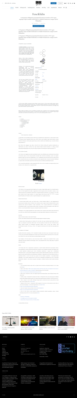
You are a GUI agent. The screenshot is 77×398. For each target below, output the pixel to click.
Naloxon (71, 364)
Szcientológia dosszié (68, 377)
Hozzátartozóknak (14, 364)
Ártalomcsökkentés (62, 363)
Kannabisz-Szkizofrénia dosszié (46, 376)
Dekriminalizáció (49, 363)
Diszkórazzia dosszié (6, 386)
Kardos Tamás (43, 23)
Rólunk (60, 7)
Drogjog (9, 363)
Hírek (3, 348)
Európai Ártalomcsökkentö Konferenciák (28, 380)
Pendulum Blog (43, 352)
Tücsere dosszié (61, 378)
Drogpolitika (42, 363)
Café (48, 7)
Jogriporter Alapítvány (44, 348)
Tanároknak (4, 366)
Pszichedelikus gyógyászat (31, 366)
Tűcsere (66, 366)
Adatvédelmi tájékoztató (38, 395)
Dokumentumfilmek (27, 378)
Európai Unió (27, 363)
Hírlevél (60, 3)
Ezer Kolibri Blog (43, 354)
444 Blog (44, 7)
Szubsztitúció (61, 366)
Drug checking (70, 363)
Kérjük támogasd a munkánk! (38, 26)
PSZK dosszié (61, 376)
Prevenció (53, 364)
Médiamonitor (43, 378)
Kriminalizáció (43, 364)
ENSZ (22, 363)
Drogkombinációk (6, 364)
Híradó (33, 378)
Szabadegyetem (31, 7)
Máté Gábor (51, 377)
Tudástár (38, 7)
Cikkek (12, 7)
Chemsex (70, 366)
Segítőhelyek (54, 7)
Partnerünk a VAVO (44, 356)
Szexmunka (23, 367)
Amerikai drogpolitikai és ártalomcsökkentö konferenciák (9, 380)
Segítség (11, 367)
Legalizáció (48, 364)
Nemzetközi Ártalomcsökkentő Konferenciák (47, 380)
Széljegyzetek (23, 7)
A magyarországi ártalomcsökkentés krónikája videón (10, 378)
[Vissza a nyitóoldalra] (38, 3)
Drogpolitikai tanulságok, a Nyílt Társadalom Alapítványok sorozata (28, 376)
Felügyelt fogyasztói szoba (64, 364)
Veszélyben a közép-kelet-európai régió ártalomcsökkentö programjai (66, 380)
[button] (2, 3)
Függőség (28, 364)
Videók (16, 7)
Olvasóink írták (5, 354)
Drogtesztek (14, 363)
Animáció (4, 383)
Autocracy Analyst (44, 349)
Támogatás (53, 3)
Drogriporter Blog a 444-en (45, 351)
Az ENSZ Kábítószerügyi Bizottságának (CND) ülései (9, 383)
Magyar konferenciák (44, 377)
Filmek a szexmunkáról (26, 383)
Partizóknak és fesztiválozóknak (8, 366)
